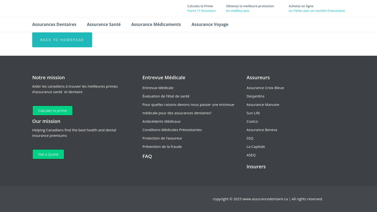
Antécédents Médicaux (161, 121)
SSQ (250, 138)
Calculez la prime (52, 110)
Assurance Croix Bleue (265, 87)
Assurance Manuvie (263, 104)
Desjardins (255, 96)
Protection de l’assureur (162, 138)
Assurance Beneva (262, 129)
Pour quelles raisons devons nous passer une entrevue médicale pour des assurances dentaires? (188, 108)
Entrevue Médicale (157, 87)
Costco (252, 121)
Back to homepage (62, 39)
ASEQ (251, 154)
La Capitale (256, 146)
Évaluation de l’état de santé (165, 96)
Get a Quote (48, 154)
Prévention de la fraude (162, 146)
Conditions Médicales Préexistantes (172, 129)
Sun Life (253, 112)
